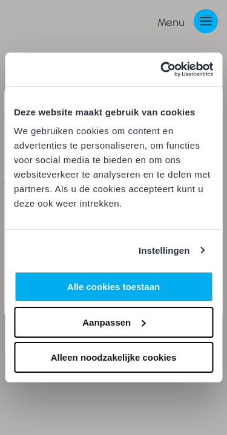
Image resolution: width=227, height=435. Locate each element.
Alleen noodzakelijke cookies (114, 357)
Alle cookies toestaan (113, 287)
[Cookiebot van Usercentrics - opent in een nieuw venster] (161, 69)
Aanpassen (113, 322)
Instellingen (164, 250)
